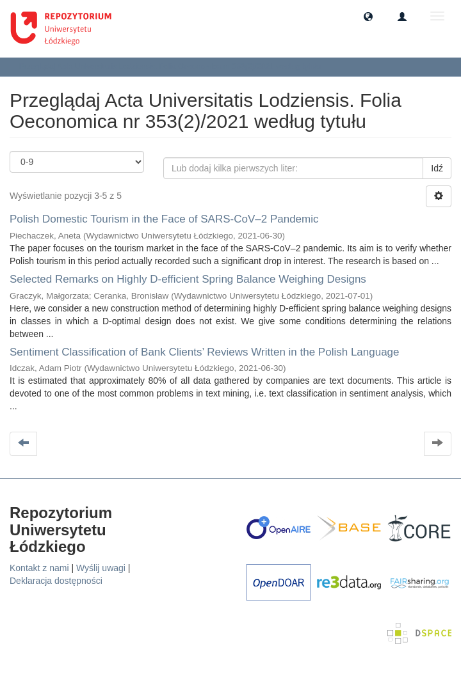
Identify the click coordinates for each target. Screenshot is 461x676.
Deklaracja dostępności (56, 581)
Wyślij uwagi (100, 568)
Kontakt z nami (39, 568)
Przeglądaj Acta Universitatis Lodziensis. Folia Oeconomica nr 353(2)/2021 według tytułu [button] (174, 66)
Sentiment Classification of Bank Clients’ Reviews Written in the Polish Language (205, 352)
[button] (368, 16)
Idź (437, 168)
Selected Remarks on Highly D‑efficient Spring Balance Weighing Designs (188, 279)
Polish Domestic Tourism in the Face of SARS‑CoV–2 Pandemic (164, 219)
